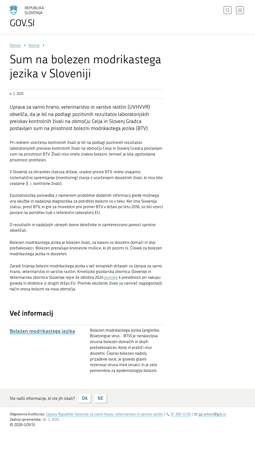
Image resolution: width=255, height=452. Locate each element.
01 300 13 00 (181, 414)
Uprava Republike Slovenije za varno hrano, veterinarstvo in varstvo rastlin (104, 414)
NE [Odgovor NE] (100, 398)
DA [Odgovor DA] (84, 398)
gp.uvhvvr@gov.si (212, 414)
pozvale (111, 277)
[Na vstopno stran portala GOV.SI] (40, 16)
